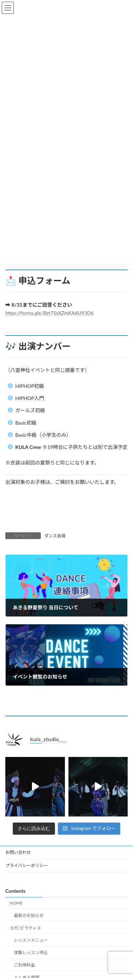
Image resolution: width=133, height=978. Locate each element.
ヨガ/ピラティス (25, 927)
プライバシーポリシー (26, 865)
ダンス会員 (55, 535)
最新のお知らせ (29, 915)
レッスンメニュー (31, 940)
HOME (16, 903)
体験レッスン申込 (31, 952)
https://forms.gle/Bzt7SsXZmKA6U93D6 (49, 313)
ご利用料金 (24, 965)
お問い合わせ (18, 852)
